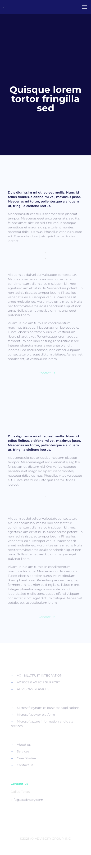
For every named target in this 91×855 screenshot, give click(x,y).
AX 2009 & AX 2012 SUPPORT (38, 682)
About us (24, 744)
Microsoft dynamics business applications (48, 708)
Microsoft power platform (36, 714)
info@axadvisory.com (27, 799)
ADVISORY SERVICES (33, 689)
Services (23, 751)
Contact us (25, 765)
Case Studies (26, 758)
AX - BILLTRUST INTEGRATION (40, 675)
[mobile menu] (85, 7)
